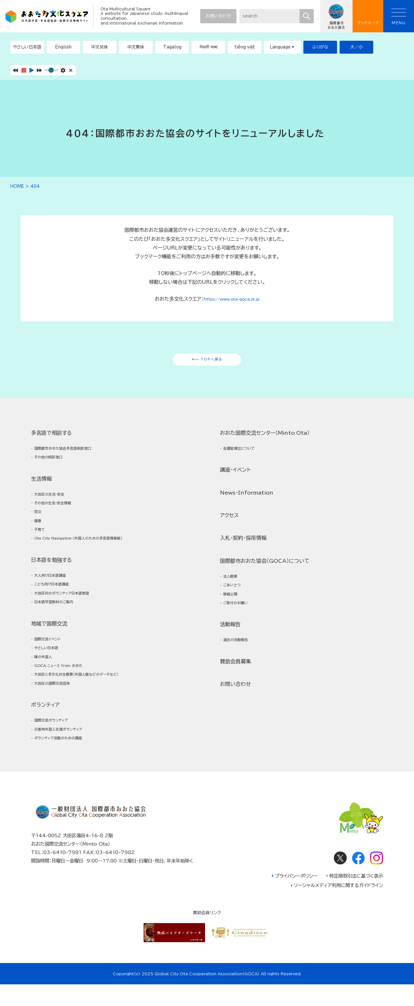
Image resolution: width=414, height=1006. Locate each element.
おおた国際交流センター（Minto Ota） (265, 496)
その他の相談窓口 (53, 463)
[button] (63, 47)
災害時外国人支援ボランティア (255, 463)
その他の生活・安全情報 (58, 513)
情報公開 (233, 664)
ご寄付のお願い (240, 674)
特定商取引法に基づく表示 (356, 897)
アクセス (229, 580)
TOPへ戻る (212, 361)
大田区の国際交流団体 (57, 717)
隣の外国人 (46, 686)
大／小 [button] (356, 47)
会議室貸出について (244, 513)
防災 (39, 523)
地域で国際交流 (49, 648)
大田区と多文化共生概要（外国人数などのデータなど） (89, 707)
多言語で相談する (51, 436)
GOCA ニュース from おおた (66, 696)
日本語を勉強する (51, 578)
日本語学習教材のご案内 (60, 626)
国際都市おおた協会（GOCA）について (265, 626)
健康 (39, 534)
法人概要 (233, 642)
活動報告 (230, 697)
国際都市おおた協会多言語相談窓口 (71, 453)
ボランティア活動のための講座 (255, 474)
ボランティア (234, 436)
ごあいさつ (235, 653)
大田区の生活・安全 (54, 502)
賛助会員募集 (235, 735)
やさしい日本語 (50, 675)
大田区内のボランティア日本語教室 (70, 615)
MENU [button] (398, 17)
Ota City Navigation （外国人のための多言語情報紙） (92, 555)
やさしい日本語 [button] (27, 47)
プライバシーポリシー (296, 897)
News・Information (246, 558)
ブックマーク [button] (368, 16)
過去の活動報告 (240, 713)
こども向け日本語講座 (57, 605)
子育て (42, 544)
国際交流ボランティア (245, 453)
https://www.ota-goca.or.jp (231, 298)
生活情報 (41, 486)
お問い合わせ (218, 16)
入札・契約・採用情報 (243, 603)
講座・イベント (235, 535)
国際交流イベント (52, 664)
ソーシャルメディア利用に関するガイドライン (338, 907)
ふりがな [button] (320, 47)
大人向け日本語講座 (55, 594)
